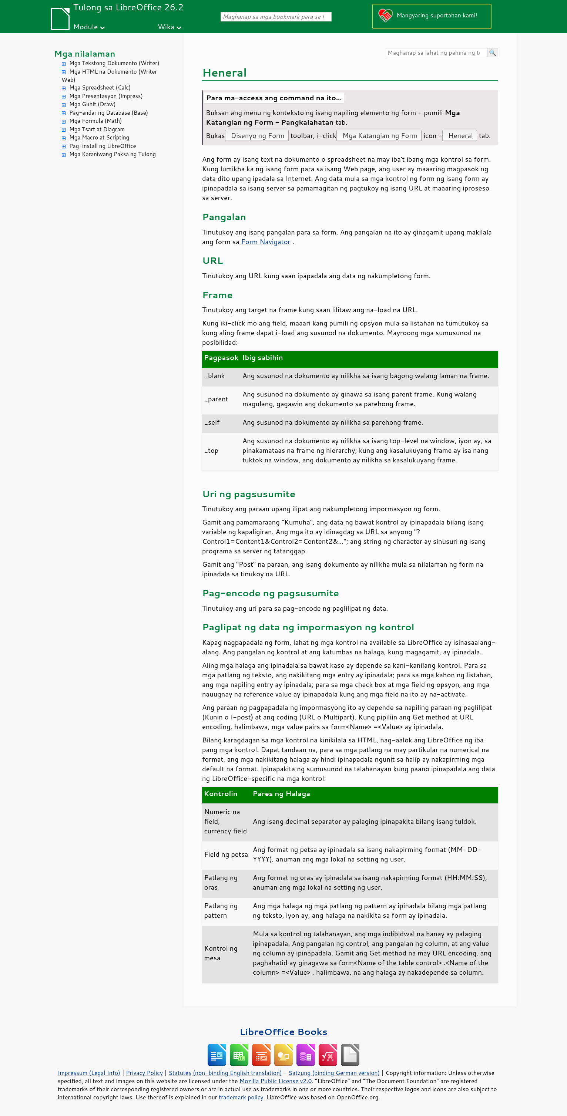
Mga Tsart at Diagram (97, 129)
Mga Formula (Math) (95, 121)
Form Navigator (265, 241)
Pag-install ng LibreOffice (102, 146)
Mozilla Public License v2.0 (275, 1081)
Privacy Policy (144, 1073)
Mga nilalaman (84, 53)
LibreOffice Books (283, 1031)
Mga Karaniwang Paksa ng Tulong (112, 154)
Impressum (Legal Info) (89, 1073)
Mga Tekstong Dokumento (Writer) (114, 63)
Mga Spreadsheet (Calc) (100, 87)
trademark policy (241, 1097)
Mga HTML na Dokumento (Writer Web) (109, 76)
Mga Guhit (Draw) (92, 104)
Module (85, 26)
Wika (166, 26)
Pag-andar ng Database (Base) (108, 113)
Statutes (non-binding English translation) (225, 1073)
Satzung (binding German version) (334, 1073)
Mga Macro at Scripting (99, 137)
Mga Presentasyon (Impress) (106, 96)
